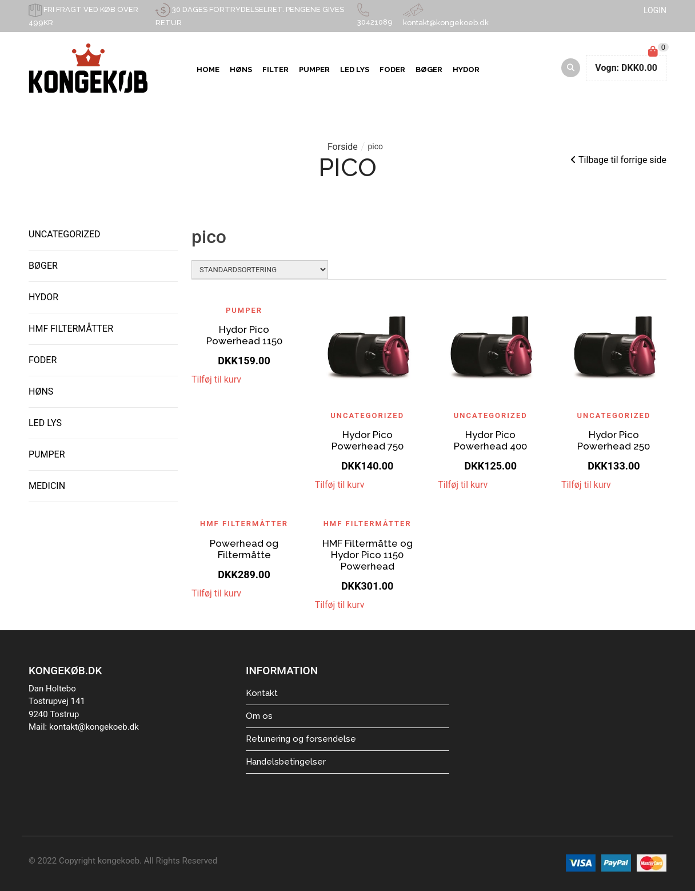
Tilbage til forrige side (618, 159)
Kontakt (262, 693)
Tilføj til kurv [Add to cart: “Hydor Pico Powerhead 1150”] (216, 379)
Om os (259, 716)
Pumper (314, 69)
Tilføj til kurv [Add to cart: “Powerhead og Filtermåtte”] (216, 593)
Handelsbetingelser (286, 762)
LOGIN (655, 10)
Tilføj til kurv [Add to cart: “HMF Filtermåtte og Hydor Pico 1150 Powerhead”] (340, 604)
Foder (392, 69)
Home (208, 69)
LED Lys (354, 69)
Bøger (429, 69)
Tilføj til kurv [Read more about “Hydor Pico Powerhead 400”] (463, 484)
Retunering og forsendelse (301, 739)
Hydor (466, 69)
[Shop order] (259, 269)
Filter (275, 69)
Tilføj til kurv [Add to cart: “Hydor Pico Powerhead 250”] (586, 484)
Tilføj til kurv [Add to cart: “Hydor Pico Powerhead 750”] (340, 484)
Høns (241, 69)
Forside (342, 146)
